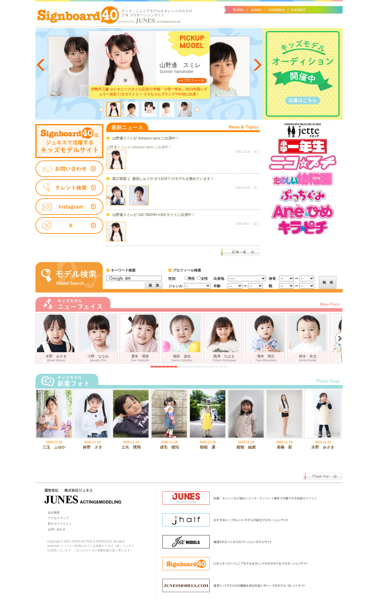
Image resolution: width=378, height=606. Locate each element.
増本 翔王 (266, 337)
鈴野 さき (92, 447)
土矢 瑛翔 (131, 447)
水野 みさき (56, 337)
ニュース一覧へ (240, 252)
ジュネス (255, 9)
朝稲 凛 (207, 447)
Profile (192, 80)
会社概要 (275, 9)
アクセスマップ (58, 518)
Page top (323, 476)
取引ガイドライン (59, 523)
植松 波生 (182, 337)
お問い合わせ (297, 9)
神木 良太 (308, 337)
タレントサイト (69, 141)
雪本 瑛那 (140, 337)
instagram (69, 207)
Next (256, 65)
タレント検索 (69, 187)
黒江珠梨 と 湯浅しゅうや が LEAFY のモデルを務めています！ (163, 179)
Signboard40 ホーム (78, 15)
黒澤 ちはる (224, 337)
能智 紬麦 (246, 447)
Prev (41, 65)
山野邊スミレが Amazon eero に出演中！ (145, 138)
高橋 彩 (284, 447)
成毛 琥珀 (169, 447)
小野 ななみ (98, 337)
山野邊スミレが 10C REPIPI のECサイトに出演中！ (153, 215)
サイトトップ (237, 9)
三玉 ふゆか (54, 447)
